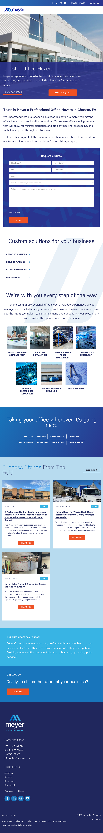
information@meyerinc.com (17, 758)
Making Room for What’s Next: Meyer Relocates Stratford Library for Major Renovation (74, 515)
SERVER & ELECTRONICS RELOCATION (26, 391)
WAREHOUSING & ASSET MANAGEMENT (63, 355)
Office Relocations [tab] (16, 254)
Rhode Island (27, 825)
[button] (97, 10)
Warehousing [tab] (13, 277)
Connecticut (7, 821)
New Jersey (55, 821)
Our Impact (10, 785)
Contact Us (94, 3)
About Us (9, 773)
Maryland (29, 821)
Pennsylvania (14, 825)
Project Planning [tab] (15, 262)
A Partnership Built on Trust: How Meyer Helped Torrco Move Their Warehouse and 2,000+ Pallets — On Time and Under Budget (26, 516)
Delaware (19, 821)
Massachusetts (42, 821)
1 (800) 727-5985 (78, 3)
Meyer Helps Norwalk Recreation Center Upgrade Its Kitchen (25, 585)
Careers (8, 777)
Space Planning (76, 388)
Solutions (9, 781)
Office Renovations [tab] (16, 270)
